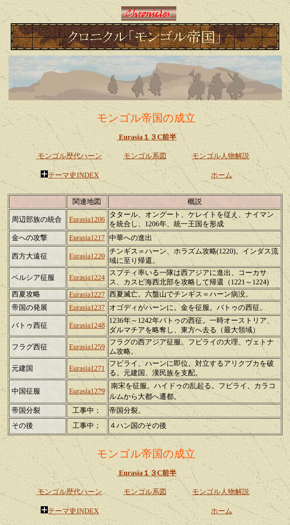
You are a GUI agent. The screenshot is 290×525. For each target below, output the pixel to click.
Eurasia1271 (87, 368)
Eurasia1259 (87, 347)
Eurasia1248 (87, 325)
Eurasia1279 (87, 391)
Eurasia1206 (87, 219)
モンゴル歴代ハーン (69, 156)
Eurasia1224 (87, 277)
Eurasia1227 (87, 294)
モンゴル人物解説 (220, 156)
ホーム (221, 175)
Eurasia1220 (87, 256)
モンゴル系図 (145, 156)
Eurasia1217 (87, 237)
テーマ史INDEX (70, 175)
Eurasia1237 (87, 307)
